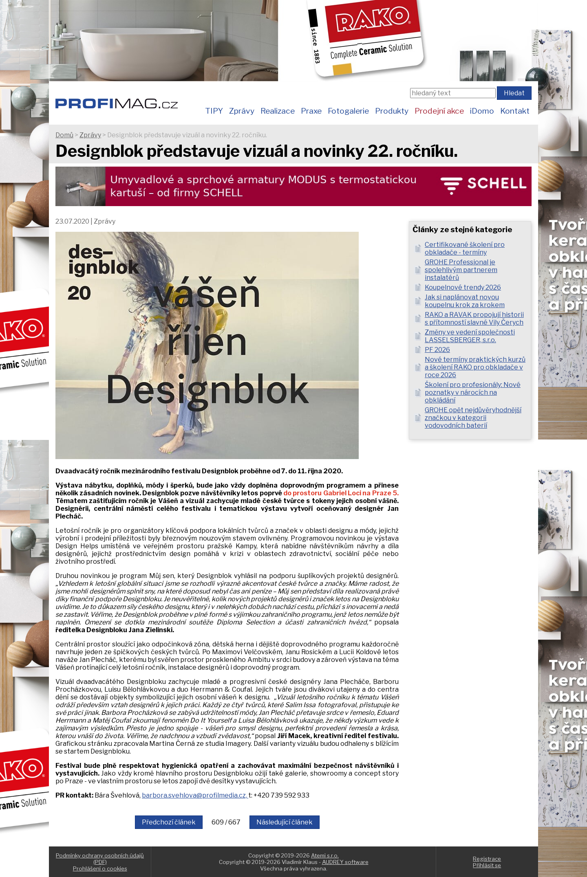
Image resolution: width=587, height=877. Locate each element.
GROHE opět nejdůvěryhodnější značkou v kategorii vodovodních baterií (473, 417)
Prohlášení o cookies (100, 868)
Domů (64, 135)
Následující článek (284, 822)
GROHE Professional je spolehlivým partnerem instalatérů (461, 269)
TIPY (214, 111)
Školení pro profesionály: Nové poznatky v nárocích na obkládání (473, 392)
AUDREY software (345, 862)
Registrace (487, 858)
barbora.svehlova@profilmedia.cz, (195, 795)
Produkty (391, 111)
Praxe (311, 111)
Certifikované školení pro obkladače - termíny (465, 248)
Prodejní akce (439, 111)
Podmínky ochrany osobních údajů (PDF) (100, 858)
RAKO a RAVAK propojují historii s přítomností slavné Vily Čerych (474, 318)
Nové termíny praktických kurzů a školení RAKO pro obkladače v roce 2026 (475, 367)
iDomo (482, 111)
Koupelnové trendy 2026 (463, 287)
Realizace (277, 111)
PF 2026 (437, 350)
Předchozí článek (169, 822)
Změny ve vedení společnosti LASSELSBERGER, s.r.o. (470, 336)
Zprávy (241, 111)
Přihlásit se (487, 865)
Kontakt (515, 111)
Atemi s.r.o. (325, 855)
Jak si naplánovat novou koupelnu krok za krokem (465, 301)
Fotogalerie (348, 111)
